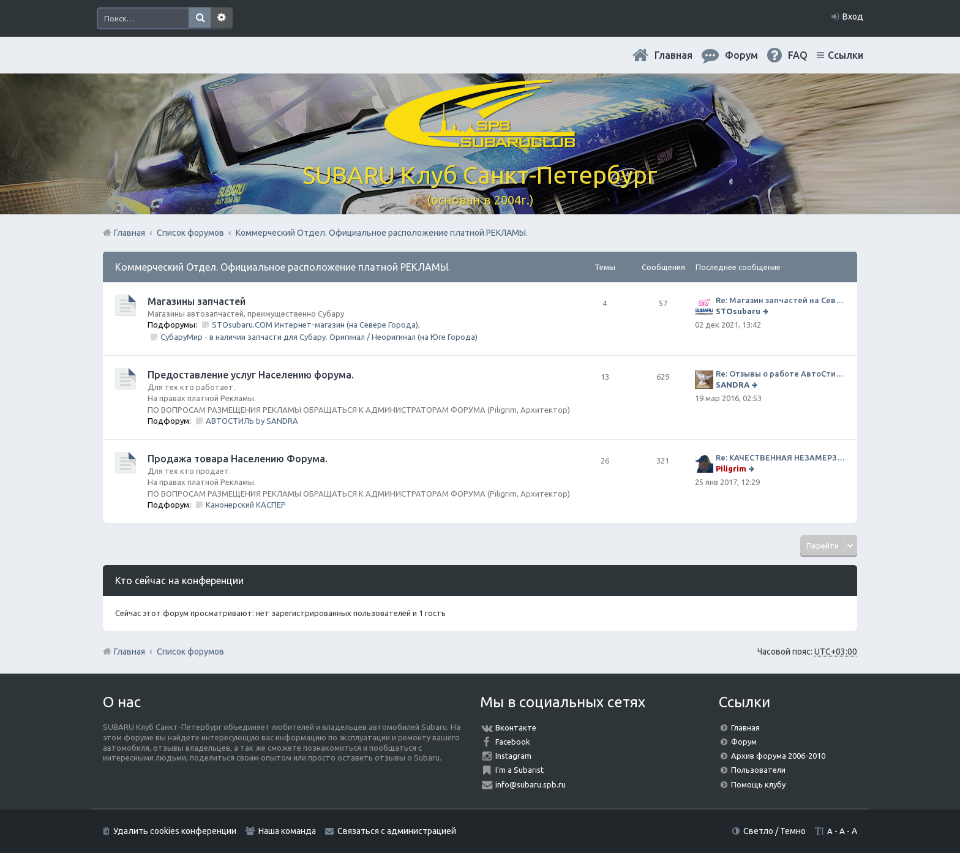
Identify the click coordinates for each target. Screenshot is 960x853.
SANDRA (732, 384)
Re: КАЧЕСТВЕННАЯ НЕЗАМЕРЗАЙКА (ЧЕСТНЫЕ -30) (780, 457)
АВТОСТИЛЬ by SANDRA (252, 420)
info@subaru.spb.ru (530, 784)
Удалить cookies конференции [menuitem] (174, 831)
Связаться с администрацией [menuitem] (396, 831)
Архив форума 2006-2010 (778, 755)
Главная (673, 55)
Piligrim (731, 468)
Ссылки (845, 55)
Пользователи (758, 769)
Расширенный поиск (222, 18)
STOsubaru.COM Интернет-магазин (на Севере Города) (315, 324)
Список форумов (190, 651)
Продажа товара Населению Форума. (238, 458)
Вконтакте (515, 727)
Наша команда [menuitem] (287, 831)
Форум (744, 741)
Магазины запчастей (197, 301)
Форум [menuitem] (741, 55)
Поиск (200, 18)
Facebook (512, 741)
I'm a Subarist (519, 769)
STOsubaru (738, 311)
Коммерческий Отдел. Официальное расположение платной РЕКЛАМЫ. (282, 266)
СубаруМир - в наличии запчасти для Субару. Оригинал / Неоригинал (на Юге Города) (319, 337)
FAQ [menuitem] (798, 55)
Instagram (513, 755)
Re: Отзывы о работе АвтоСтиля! (780, 373)
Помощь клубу (758, 784)
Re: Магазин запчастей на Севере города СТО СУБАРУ (780, 300)
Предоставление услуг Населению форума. (251, 374)
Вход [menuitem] (852, 16)
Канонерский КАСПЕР (246, 504)
